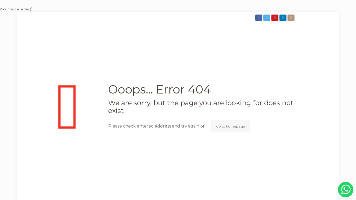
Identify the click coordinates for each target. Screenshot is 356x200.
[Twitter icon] (267, 18)
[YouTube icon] (275, 18)
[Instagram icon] (291, 18)
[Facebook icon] (259, 18)
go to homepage (230, 126)
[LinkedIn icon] (283, 18)
